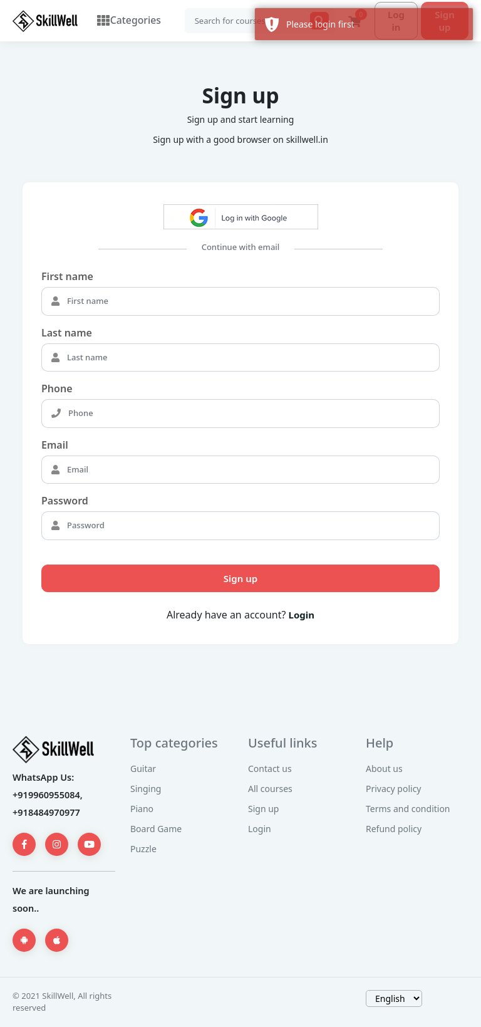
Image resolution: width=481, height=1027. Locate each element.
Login (301, 615)
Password (64, 501)
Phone (57, 389)
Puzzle (143, 849)
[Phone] (252, 414)
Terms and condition (408, 809)
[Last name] (252, 358)
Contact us (270, 769)
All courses (270, 789)
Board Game (156, 829)
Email (54, 445)
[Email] (252, 470)
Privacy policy (394, 789)
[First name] (252, 302)
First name (67, 277)
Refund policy (394, 829)
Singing (145, 789)
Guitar (143, 769)
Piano (141, 809)
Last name (66, 333)
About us (384, 769)
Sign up (240, 579)
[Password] (252, 526)
